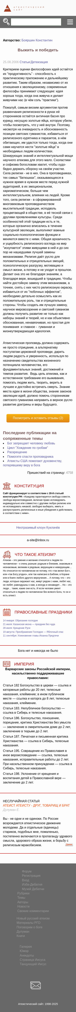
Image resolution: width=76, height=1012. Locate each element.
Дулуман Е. (11, 809)
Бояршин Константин (36, 40)
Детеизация (39, 62)
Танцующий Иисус (33, 964)
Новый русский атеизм (33, 918)
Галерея (26, 946)
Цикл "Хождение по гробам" (27, 447)
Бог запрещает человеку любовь (31, 443)
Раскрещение (17, 452)
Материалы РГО (28, 922)
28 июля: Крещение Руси (16, 628)
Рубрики (23, 893)
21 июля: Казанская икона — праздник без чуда (29, 624)
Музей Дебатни (33, 889)
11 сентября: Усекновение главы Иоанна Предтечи (31, 635)
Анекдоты (27, 955)
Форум (27, 871)
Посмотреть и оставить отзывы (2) (38, 418)
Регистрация (31, 875)
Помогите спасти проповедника (30, 456)
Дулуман (23, 931)
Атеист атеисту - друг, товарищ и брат (36, 805)
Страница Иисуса (32, 959)
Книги (21, 936)
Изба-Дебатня (32, 884)
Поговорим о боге (29, 927)
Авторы (22, 902)
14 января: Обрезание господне (20, 620)
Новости (23, 906)
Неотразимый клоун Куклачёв (38, 527)
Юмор (24, 951)
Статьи (25, 62)
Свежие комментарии (33, 911)
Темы (21, 897)
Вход (25, 880)
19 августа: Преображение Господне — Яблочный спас (33, 632)
